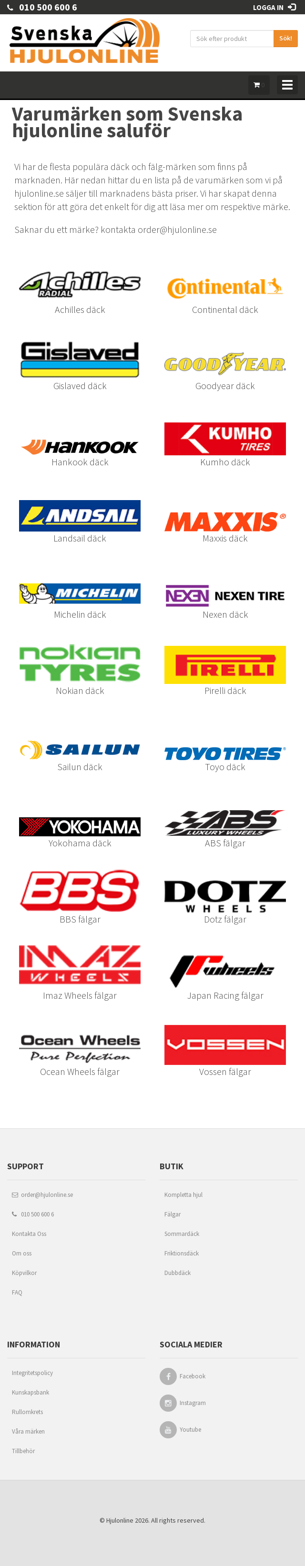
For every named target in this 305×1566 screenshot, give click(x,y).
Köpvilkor (24, 1273)
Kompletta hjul (183, 1195)
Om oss (21, 1253)
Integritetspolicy (32, 1373)
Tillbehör (23, 1451)
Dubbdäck (177, 1273)
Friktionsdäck (181, 1253)
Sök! (285, 38)
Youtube (190, 1429)
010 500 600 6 (42, 7)
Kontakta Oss (29, 1234)
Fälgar (172, 1214)
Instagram (193, 1403)
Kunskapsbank (30, 1392)
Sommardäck (181, 1234)
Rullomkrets (27, 1412)
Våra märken (28, 1431)
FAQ (17, 1292)
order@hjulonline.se (42, 1195)
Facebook (192, 1376)
